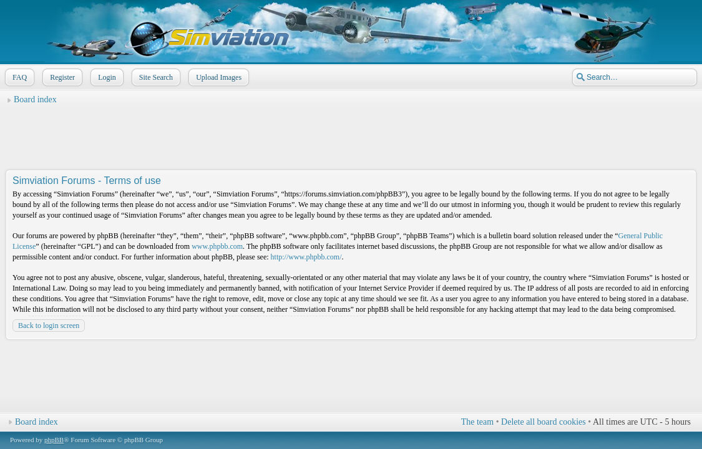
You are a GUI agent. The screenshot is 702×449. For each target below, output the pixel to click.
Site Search (155, 77)
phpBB (54, 439)
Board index (35, 99)
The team (477, 422)
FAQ (18, 77)
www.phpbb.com (217, 246)
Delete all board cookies (543, 422)
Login (105, 77)
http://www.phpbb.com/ (306, 257)
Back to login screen (48, 325)
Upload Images (217, 77)
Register (61, 77)
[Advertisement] (351, 138)
